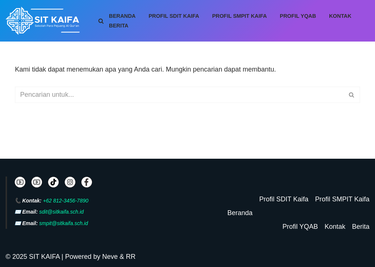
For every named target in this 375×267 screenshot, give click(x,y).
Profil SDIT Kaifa (174, 16)
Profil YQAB (298, 16)
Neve (110, 256)
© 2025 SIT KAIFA (34, 256)
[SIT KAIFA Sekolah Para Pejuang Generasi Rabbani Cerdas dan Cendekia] (44, 21)
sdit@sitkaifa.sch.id (61, 212)
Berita (119, 26)
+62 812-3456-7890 (66, 201)
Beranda (122, 16)
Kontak (340, 16)
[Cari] (101, 21)
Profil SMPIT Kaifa (239, 16)
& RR (127, 256)
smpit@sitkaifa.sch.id (63, 223)
